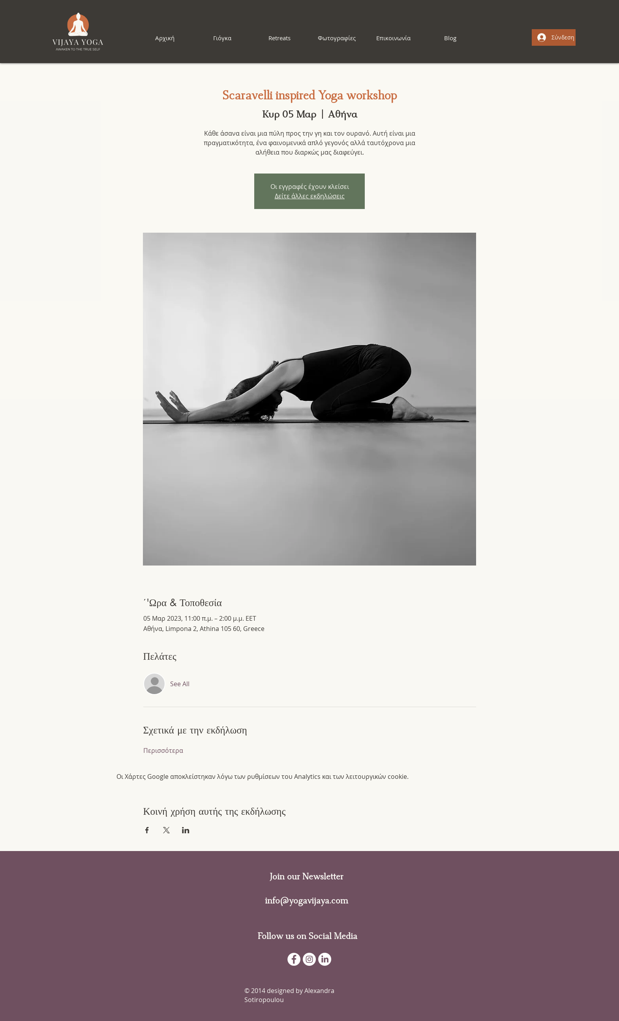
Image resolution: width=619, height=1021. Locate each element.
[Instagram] (309, 959)
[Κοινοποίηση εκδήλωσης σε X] (166, 830)
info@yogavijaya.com (306, 901)
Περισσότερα (163, 750)
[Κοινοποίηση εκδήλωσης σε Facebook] (147, 830)
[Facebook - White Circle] (293, 959)
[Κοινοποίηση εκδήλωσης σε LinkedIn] (185, 830)
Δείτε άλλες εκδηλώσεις (310, 196)
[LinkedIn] (324, 959)
